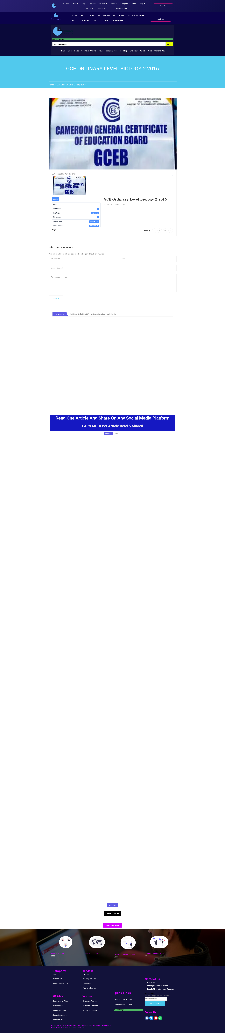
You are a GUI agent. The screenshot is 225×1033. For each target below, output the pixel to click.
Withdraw (85, 20)
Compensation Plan (137, 15)
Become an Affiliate (106, 15)
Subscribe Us (154, 1003)
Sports (96, 20)
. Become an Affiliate (60, 1001)
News (121, 15)
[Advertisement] (112, 392)
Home (74, 15)
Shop (74, 20)
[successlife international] (53, 5)
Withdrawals (120, 1004)
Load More (112, 905)
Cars (106, 20)
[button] (75, 15)
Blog (83, 15)
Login (92, 15)
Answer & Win (117, 20)
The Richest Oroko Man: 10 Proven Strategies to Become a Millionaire (93, 314)
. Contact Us (57, 979)
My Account (127, 999)
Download (55, 199)
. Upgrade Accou (58, 1015)
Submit (56, 298)
